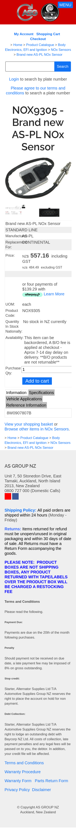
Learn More (54, 294)
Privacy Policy (17, 789)
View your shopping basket (29, 424)
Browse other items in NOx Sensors (37, 429)
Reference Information (26, 405)
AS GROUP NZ (47, 807)
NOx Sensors (61, 50)
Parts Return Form (51, 780)
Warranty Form (18, 780)
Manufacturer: (16, 236)
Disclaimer (41, 789)
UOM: (10, 304)
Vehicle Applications (24, 399)
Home (17, 45)
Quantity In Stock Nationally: (13, 326)
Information (16, 392)
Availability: (14, 338)
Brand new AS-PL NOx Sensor (39, 55)
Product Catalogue (40, 45)
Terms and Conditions (24, 763)
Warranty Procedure (23, 772)
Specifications (41, 392)
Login (14, 79)
